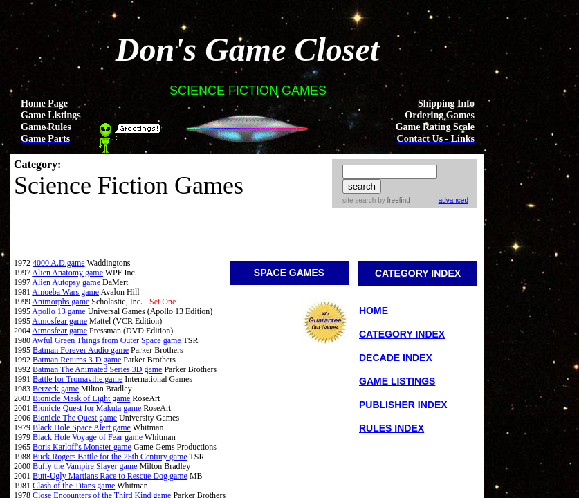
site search (359, 200)
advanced (453, 200)
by (393, 200)
